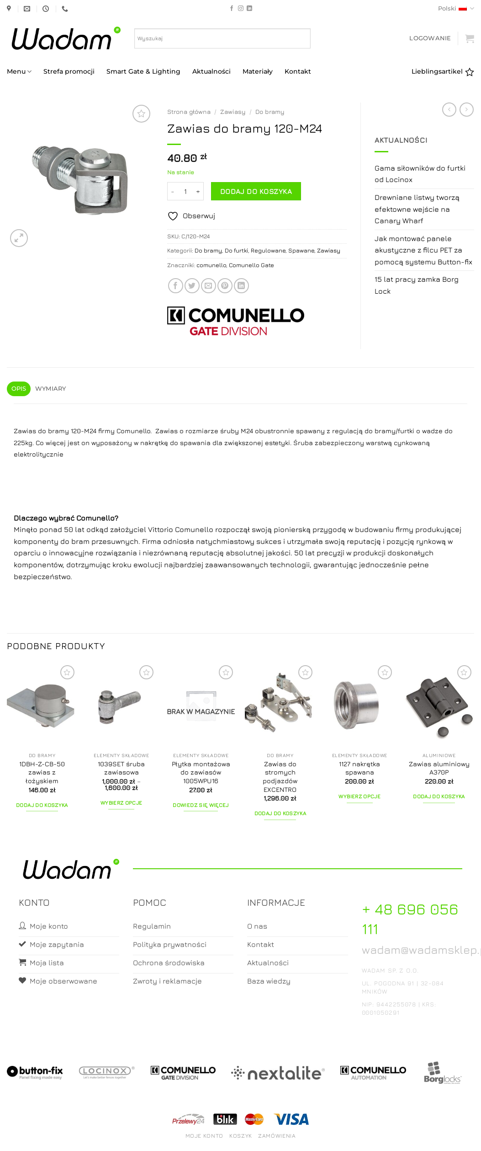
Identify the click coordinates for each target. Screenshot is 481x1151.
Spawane (301, 250)
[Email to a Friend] (208, 285)
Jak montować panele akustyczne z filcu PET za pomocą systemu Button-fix (423, 250)
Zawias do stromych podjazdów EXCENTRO (280, 776)
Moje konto (204, 1135)
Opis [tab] (18, 388)
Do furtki (236, 250)
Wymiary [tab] (50, 388)
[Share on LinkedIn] (241, 285)
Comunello (95, 518)
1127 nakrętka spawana (359, 768)
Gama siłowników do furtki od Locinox (420, 174)
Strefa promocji (69, 71)
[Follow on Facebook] (231, 8)
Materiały (258, 71)
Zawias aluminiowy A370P (439, 768)
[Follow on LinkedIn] (249, 8)
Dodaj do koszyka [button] (42, 805)
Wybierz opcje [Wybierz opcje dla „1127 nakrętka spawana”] (359, 796)
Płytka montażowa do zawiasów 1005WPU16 (201, 772)
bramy (385, 431)
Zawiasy (233, 111)
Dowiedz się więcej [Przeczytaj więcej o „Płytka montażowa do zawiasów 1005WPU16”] (200, 805)
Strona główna (189, 111)
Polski (456, 8)
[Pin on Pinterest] (225, 285)
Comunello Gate (251, 265)
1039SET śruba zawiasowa (121, 768)
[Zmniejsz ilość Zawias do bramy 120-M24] (172, 191)
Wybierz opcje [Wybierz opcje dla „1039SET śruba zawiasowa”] (121, 803)
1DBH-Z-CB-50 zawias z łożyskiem (42, 772)
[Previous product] (467, 109)
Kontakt (298, 71)
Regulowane (268, 250)
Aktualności (211, 71)
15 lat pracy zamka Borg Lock (417, 285)
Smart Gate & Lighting (143, 71)
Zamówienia (277, 1135)
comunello (211, 265)
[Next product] (449, 109)
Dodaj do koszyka (256, 191)
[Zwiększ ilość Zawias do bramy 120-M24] (198, 191)
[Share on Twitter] (192, 285)
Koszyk (240, 1135)
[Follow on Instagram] (240, 8)
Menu (19, 71)
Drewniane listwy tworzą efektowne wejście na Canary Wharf (417, 209)
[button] (430, 38)
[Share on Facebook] (175, 285)
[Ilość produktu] (185, 191)
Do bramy (270, 111)
